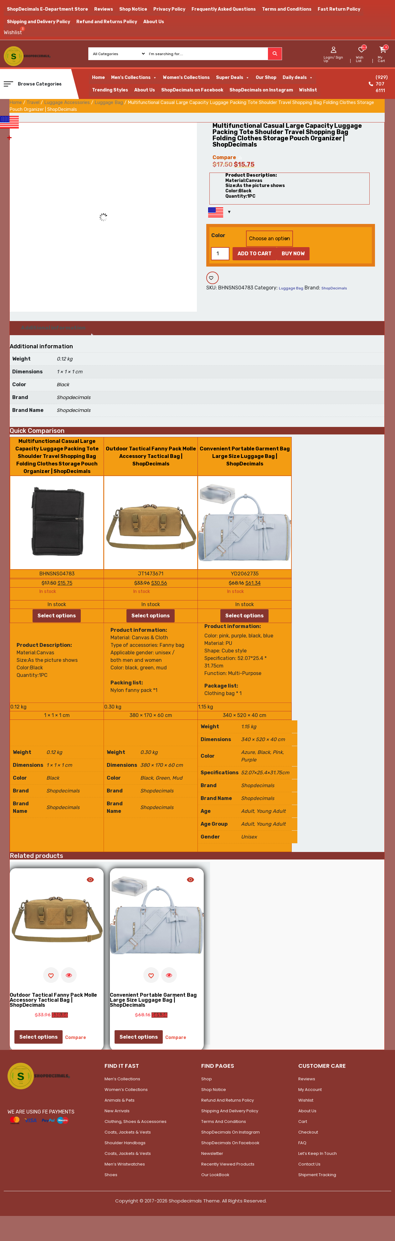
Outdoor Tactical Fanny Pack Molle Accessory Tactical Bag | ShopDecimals (151, 456)
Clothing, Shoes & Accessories (136, 1121)
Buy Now (293, 254)
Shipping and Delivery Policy (38, 21)
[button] (8, 83)
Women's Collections (186, 77)
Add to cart (255, 254)
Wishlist (308, 90)
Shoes (111, 1175)
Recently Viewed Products (227, 1164)
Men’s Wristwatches (125, 1164)
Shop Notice (133, 9)
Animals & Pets (120, 1100)
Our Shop (266, 77)
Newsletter (212, 1153)
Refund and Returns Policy (106, 21)
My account (310, 1090)
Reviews (103, 9)
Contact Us (309, 1164)
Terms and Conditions (286, 9)
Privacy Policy (169, 9)
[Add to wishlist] (212, 278)
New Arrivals (117, 1111)
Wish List (359, 59)
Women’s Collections (126, 1090)
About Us (153, 21)
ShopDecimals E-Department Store (47, 9)
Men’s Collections (122, 1079)
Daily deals (298, 77)
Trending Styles (110, 90)
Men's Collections (134, 77)
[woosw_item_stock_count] (364, 47)
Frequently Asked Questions (224, 9)
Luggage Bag (109, 102)
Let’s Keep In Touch (317, 1153)
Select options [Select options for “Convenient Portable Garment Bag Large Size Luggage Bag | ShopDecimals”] (244, 616)
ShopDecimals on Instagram (261, 90)
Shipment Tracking (317, 1175)
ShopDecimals (334, 288)
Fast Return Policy (339, 9)
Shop (206, 1079)
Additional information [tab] (53, 328)
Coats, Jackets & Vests (128, 1132)
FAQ (302, 1143)
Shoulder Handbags (125, 1143)
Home (98, 77)
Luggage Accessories (67, 102)
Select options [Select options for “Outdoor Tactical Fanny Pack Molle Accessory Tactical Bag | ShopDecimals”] (150, 616)
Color (218, 235)
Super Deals (232, 77)
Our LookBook (215, 1175)
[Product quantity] (220, 253)
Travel (33, 102)
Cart (302, 1121)
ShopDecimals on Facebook (192, 90)
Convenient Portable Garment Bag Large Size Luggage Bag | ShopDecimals (245, 456)
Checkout (308, 1132)
